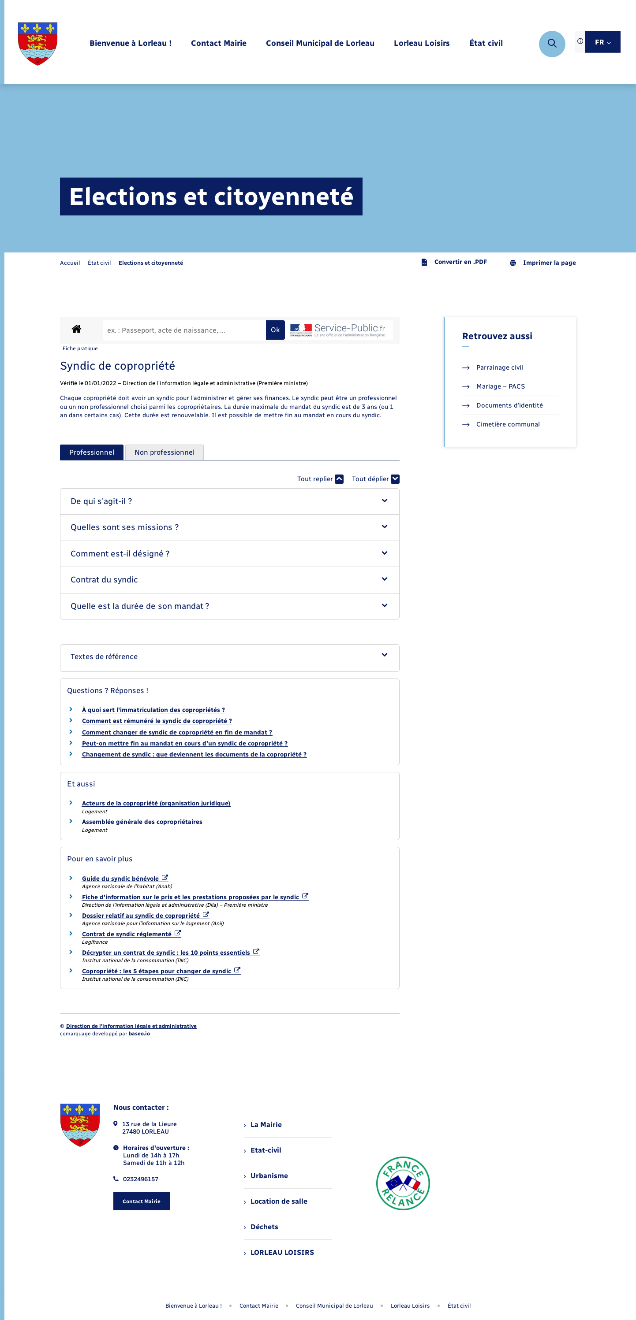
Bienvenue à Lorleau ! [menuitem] (193, 1305)
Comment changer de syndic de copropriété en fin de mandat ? (177, 732)
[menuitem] (131, 44)
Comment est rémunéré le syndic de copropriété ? (157, 721)
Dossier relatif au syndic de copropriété (145, 916)
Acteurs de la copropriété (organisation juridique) (156, 803)
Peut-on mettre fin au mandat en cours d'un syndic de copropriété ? (185, 743)
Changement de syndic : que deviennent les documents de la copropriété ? (194, 754)
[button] (230, 502)
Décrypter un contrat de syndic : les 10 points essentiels (170, 953)
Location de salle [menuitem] (275, 1201)
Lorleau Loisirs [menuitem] (410, 1305)
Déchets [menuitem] (261, 1227)
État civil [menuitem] (459, 1305)
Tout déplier (376, 479)
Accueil (70, 263)
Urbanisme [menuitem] (266, 1176)
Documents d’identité (502, 405)
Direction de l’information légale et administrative (131, 1026)
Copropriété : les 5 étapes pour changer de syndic (161, 971)
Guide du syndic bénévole (125, 878)
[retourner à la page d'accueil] (38, 44)
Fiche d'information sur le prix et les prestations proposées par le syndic (195, 897)
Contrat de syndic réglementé (131, 934)
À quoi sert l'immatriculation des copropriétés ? (153, 710)
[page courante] (151, 263)
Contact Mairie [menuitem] (258, 1305)
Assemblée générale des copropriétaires (142, 822)
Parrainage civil (492, 367)
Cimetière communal (501, 424)
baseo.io (139, 1034)
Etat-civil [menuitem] (262, 1150)
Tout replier (320, 479)
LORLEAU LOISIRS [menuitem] (279, 1252)
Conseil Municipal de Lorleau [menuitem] (334, 1305)
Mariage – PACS (493, 386)
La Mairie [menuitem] (263, 1124)
